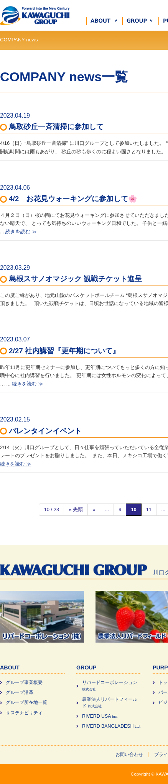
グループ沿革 (19, 692)
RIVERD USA (100, 716)
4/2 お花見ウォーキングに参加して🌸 (73, 199)
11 (149, 509)
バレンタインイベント (45, 431)
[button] (104, 21)
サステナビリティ (24, 712)
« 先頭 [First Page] (76, 509)
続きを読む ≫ (21, 232)
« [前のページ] (93, 509)
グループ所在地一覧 (26, 702)
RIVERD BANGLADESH (111, 726)
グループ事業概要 (24, 682)
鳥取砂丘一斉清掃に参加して (56, 127)
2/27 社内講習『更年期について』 (64, 351)
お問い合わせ (129, 754)
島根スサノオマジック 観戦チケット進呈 (75, 279)
